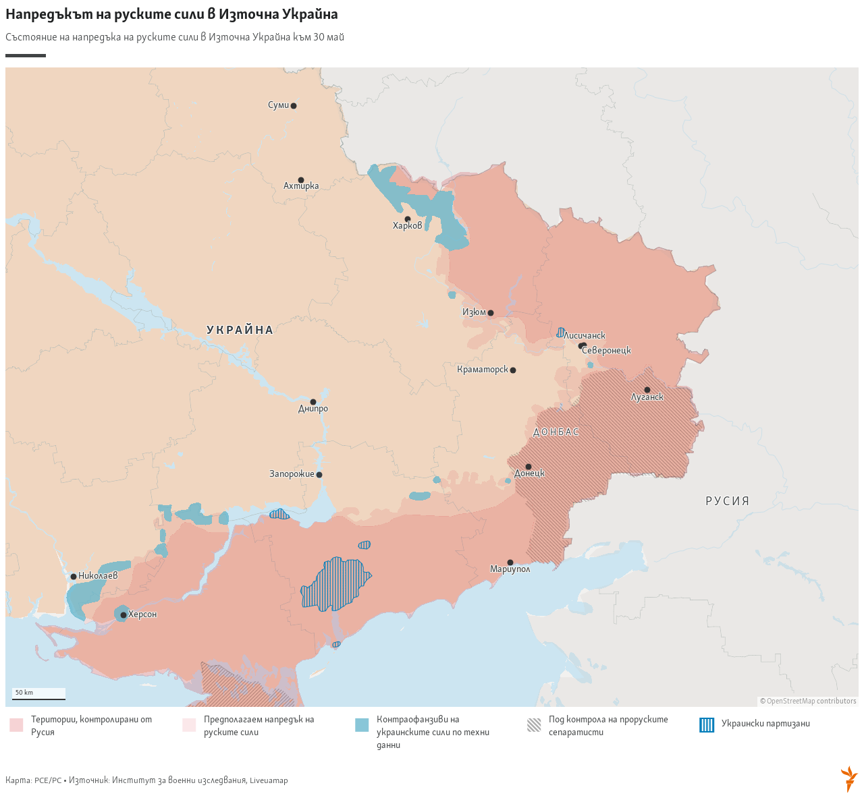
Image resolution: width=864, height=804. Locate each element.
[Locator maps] (432, 400)
